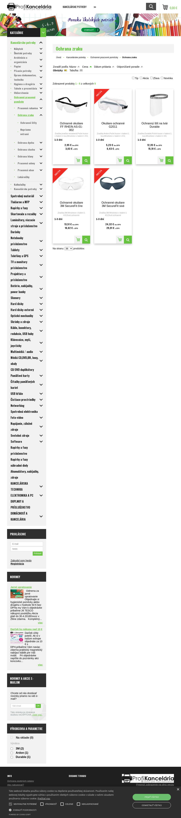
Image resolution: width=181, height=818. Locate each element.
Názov (72, 66)
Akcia (146, 78)
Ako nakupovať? (15, 784)
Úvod (58, 57)
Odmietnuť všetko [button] (152, 805)
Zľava (156, 78)
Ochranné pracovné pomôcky (104, 57)
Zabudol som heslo (21, 560)
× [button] (178, 789)
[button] (62, 809)
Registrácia (17, 563)
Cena (85, 66)
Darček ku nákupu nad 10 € (26, 629)
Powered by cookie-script (20, 814)
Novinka (168, 78)
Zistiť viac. (37, 715)
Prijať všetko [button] (152, 797)
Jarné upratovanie (21, 587)
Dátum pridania (102, 66)
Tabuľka (74, 70)
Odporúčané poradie (128, 66)
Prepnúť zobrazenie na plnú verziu (155, 784)
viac (40, 622)
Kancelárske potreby (74, 7)
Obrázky (58, 70)
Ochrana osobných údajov (20, 781)
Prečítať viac (44, 798)
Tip (136, 78)
